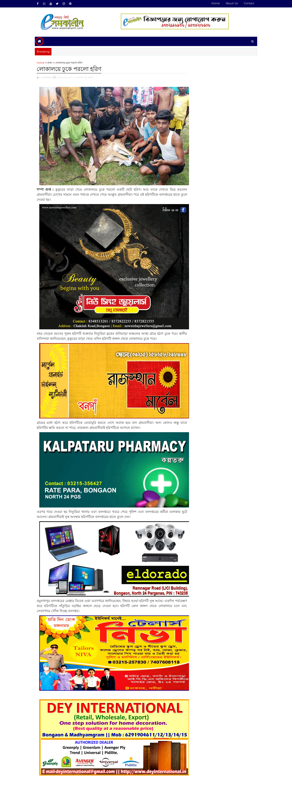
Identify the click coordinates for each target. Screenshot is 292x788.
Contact (247, 3)
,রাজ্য (92, 77)
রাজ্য (52, 62)
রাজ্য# (52, 766)
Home (213, 3)
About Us (229, 3)
